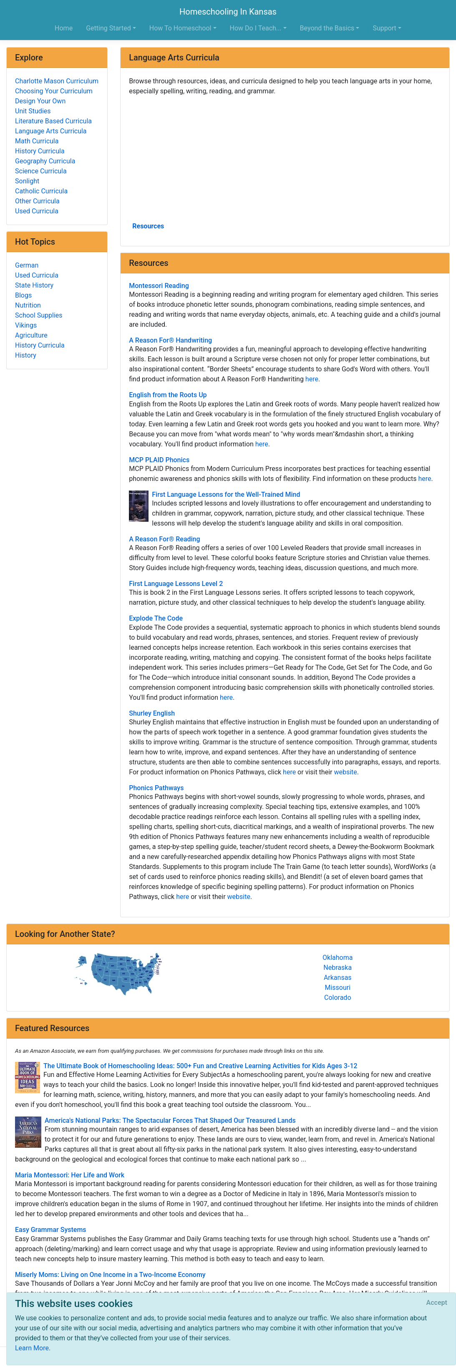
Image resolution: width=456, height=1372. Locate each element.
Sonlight (27, 181)
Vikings (26, 325)
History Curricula (40, 151)
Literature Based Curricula (53, 121)
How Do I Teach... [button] (256, 28)
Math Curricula (36, 141)
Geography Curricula (45, 161)
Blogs (23, 295)
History (25, 355)
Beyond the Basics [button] (327, 28)
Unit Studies (33, 111)
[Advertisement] (285, 158)
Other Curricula (37, 201)
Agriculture (31, 335)
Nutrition (28, 305)
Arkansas (338, 977)
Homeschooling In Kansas (228, 12)
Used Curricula (36, 211)
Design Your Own (40, 101)
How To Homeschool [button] (180, 28)
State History (34, 285)
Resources (148, 226)
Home (64, 28)
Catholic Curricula (41, 191)
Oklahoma (337, 957)
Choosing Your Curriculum (54, 91)
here (311, 379)
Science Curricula (41, 171)
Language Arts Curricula (51, 131)
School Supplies (39, 315)
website (345, 772)
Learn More (32, 1348)
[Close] (437, 1303)
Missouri (337, 987)
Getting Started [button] (108, 28)
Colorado (337, 997)
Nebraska (337, 967)
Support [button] (384, 28)
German (26, 265)
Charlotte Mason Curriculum (56, 81)
